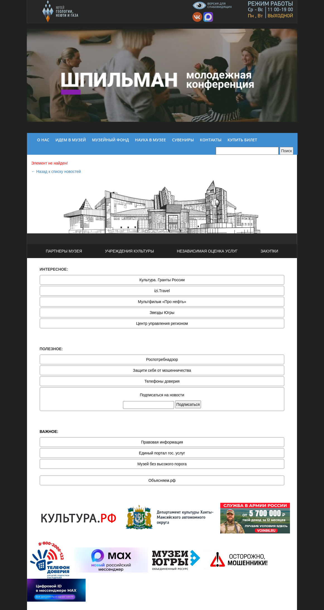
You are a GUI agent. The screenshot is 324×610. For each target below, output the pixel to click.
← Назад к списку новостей (56, 171)
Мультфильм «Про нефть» (162, 301)
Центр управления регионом (162, 323)
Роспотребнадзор (162, 359)
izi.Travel (162, 291)
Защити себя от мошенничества (162, 370)
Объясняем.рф (162, 480)
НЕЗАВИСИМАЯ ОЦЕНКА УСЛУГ (207, 251)
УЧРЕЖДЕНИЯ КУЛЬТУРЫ (129, 251)
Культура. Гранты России (162, 280)
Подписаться (188, 404)
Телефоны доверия (162, 381)
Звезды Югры (162, 312)
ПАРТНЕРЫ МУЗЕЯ (64, 251)
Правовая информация (162, 442)
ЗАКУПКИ (269, 251)
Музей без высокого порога (162, 464)
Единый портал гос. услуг (162, 453)
